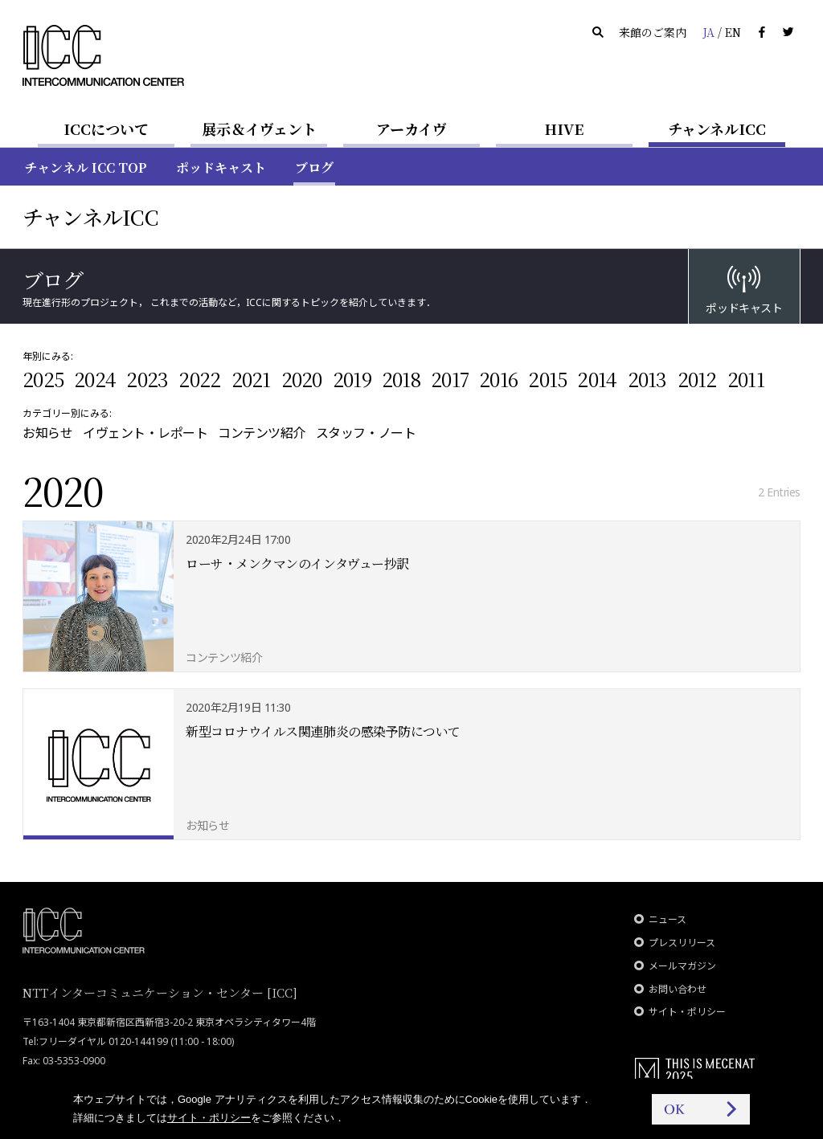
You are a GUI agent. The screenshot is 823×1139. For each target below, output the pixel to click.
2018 (401, 379)
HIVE (564, 128)
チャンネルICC (717, 128)
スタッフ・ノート (366, 433)
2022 (199, 379)
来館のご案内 (652, 32)
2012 (697, 379)
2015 (547, 379)
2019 (352, 379)
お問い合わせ (677, 989)
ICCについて (106, 128)
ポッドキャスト (221, 167)
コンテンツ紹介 (261, 433)
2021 (251, 379)
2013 (647, 379)
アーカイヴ (411, 128)
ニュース (667, 919)
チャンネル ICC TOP (85, 167)
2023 (147, 379)
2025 (43, 379)
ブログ (314, 167)
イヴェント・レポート (145, 433)
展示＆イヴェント (259, 128)
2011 (745, 379)
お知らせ (47, 433)
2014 (596, 379)
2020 (301, 379)
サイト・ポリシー (687, 1012)
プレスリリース (682, 942)
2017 (450, 379)
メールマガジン (682, 966)
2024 (95, 379)
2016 (498, 379)
